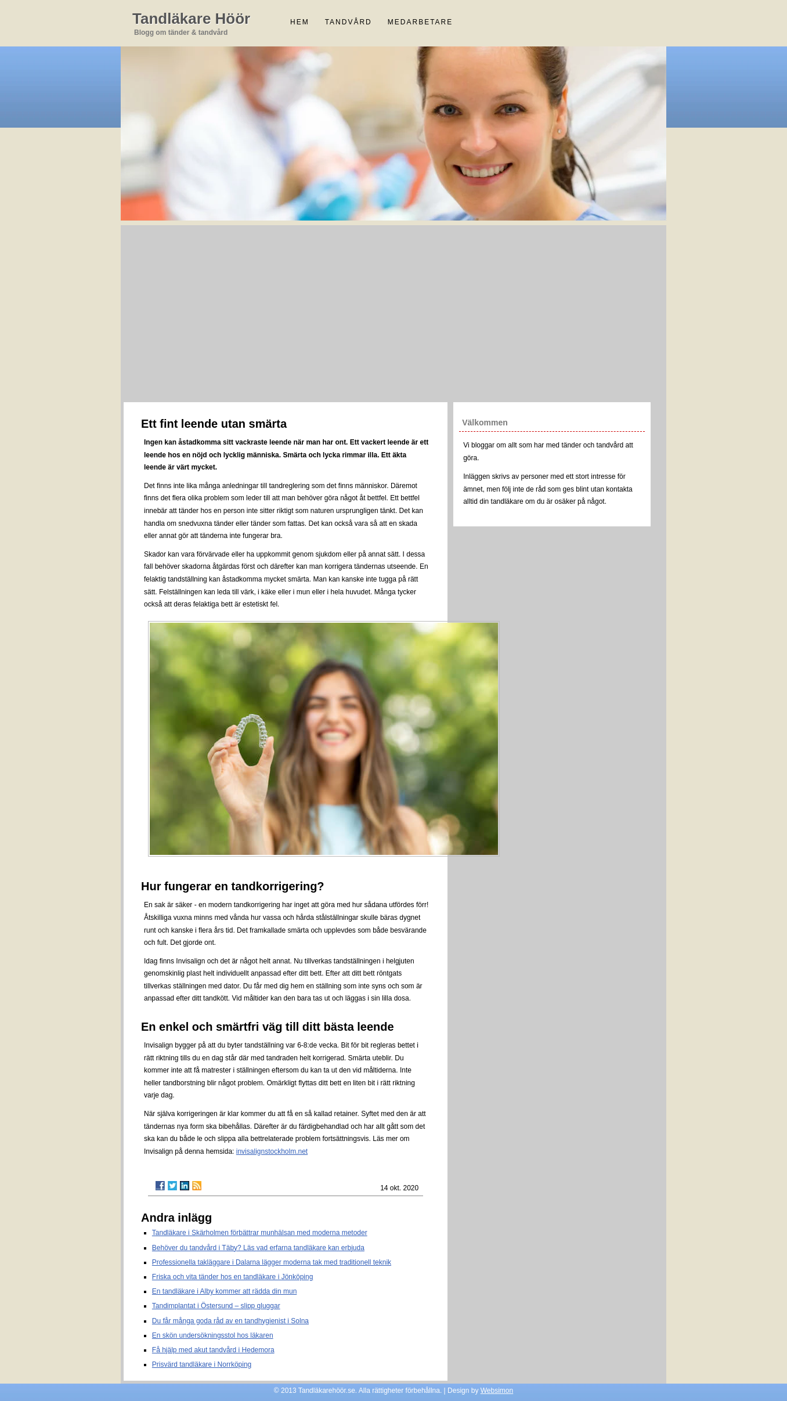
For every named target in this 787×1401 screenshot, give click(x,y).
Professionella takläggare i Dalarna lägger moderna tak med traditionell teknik (271, 1262)
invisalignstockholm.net (272, 1151)
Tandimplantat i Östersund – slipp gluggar (216, 1306)
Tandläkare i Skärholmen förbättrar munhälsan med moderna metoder (259, 1233)
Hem (299, 22)
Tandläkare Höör (191, 18)
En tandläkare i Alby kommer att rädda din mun (224, 1291)
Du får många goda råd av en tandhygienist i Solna (230, 1321)
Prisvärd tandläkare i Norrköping (201, 1364)
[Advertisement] (393, 312)
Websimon (497, 1390)
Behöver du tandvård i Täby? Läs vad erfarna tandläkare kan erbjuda (258, 1248)
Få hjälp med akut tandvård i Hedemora (213, 1350)
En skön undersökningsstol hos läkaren (212, 1335)
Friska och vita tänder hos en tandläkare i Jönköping (232, 1277)
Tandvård (348, 22)
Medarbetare (420, 22)
